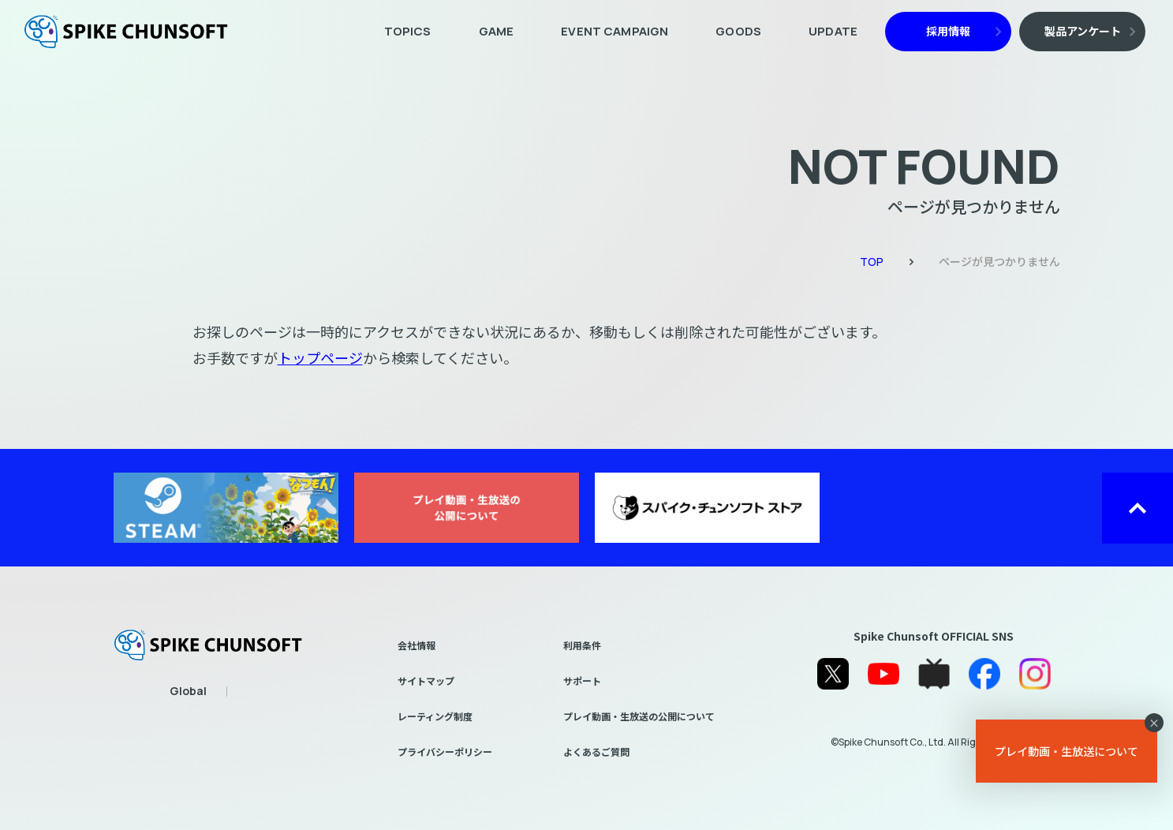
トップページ (320, 357)
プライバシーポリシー (445, 751)
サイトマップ (426, 680)
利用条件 (582, 645)
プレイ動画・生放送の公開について (639, 716)
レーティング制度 (435, 716)
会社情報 (416, 645)
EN (189, 693)
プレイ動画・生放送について (1066, 751)
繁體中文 (248, 693)
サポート (582, 680)
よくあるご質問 (596, 751)
